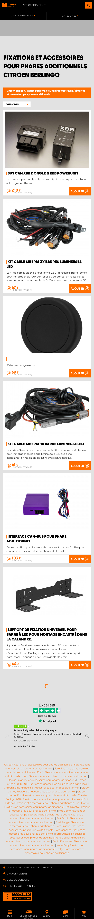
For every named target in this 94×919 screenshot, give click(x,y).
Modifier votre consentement (25, 886)
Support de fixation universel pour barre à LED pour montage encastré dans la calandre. (46, 634)
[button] (17, 104)
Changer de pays (17, 873)
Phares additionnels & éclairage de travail (50, 91)
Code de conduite (18, 879)
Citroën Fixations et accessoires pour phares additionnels (38, 764)
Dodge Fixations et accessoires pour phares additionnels (42, 780)
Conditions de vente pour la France (29, 867)
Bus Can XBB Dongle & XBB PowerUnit (42, 173)
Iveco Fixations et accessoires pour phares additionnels (55, 776)
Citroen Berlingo (16, 91)
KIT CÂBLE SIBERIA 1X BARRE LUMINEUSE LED (45, 444)
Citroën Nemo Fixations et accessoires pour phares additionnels (42, 787)
